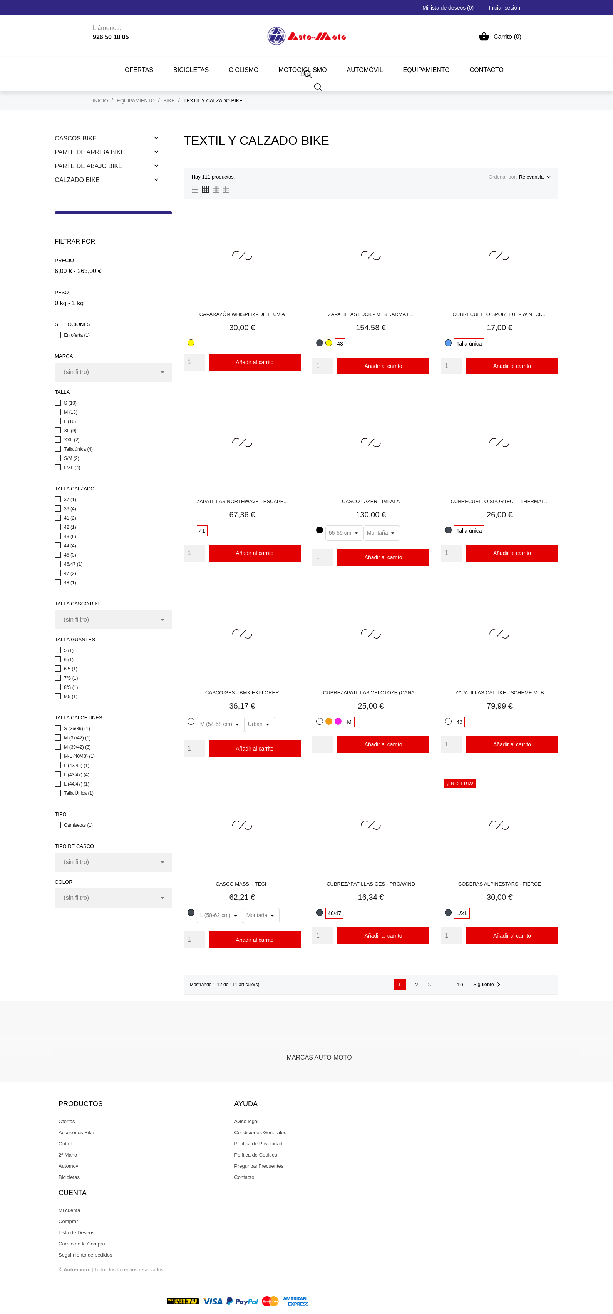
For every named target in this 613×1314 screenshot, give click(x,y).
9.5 (70, 696)
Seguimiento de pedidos (85, 1255)
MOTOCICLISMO (303, 70)
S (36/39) (77, 728)
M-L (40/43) (79, 756)
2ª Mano (68, 1155)
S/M (71, 458)
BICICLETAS (191, 70)
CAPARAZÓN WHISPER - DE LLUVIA (242, 314)
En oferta (77, 335)
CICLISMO (243, 70)
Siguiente (488, 984)
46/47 (73, 564)
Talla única (78, 449)
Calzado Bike (77, 180)
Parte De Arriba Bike (90, 152)
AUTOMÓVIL (365, 70)
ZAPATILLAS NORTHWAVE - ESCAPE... (242, 501)
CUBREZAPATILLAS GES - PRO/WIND (371, 884)
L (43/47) (76, 774)
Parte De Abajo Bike (88, 166)
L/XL (72, 467)
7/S (71, 678)
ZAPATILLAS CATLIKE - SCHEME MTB (499, 692)
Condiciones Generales (260, 1132)
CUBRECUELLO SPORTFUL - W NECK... (499, 314)
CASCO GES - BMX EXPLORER (242, 692)
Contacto (244, 1177)
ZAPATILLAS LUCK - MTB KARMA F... (371, 314)
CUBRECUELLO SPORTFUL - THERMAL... (499, 501)
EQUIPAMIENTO (426, 70)
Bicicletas (69, 1177)
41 (70, 518)
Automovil (69, 1166)
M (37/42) (77, 738)
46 (70, 555)
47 (70, 573)
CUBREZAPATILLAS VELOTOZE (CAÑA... (371, 692)
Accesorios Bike (76, 1132)
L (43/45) (76, 765)
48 (70, 582)
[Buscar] (318, 86)
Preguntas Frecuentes (258, 1166)
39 (70, 509)
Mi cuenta (69, 1210)
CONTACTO (487, 70)
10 (460, 985)
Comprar (68, 1221)
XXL (71, 440)
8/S (71, 687)
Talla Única (79, 793)
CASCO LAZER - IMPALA (371, 501)
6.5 (70, 669)
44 (70, 545)
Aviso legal (246, 1121)
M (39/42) (77, 747)
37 (70, 499)
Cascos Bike (75, 138)
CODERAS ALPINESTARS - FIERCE (499, 884)
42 (70, 527)
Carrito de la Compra (82, 1244)
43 (70, 536)
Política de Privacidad (258, 1144)
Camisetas (78, 825)
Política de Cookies (255, 1155)
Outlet (65, 1144)
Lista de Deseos (76, 1232)
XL (70, 430)
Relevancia (534, 177)
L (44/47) (76, 784)
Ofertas (139, 70)
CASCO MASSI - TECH (242, 884)
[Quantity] (194, 362)
